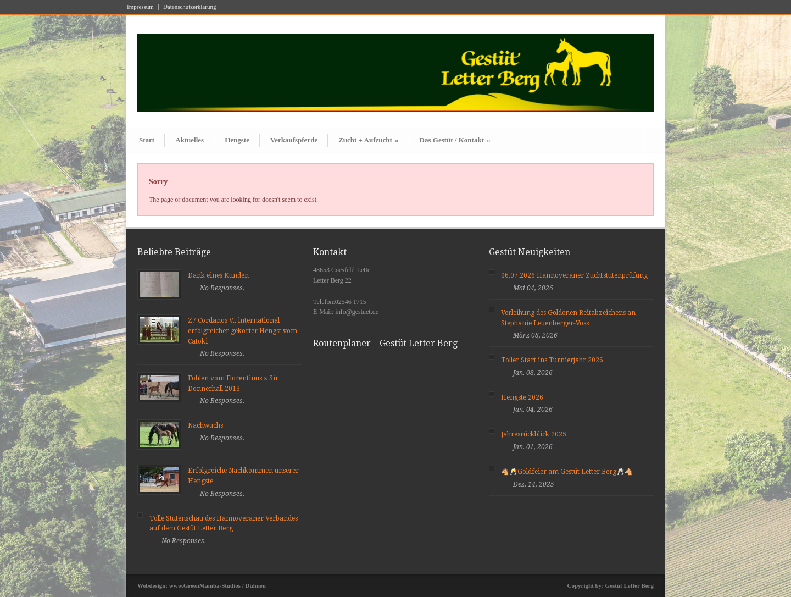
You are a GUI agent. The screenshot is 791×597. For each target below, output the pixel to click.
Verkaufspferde (293, 140)
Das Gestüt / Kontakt (455, 140)
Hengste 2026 (522, 397)
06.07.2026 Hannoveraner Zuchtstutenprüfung (574, 275)
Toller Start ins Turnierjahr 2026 (552, 360)
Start (146, 140)
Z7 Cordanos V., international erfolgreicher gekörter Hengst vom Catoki (242, 331)
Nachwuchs (205, 425)
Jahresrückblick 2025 (533, 434)
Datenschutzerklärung (189, 7)
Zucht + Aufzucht (368, 140)
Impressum (140, 7)
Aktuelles (189, 140)
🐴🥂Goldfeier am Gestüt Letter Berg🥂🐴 (567, 472)
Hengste (237, 140)
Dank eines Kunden (218, 275)
